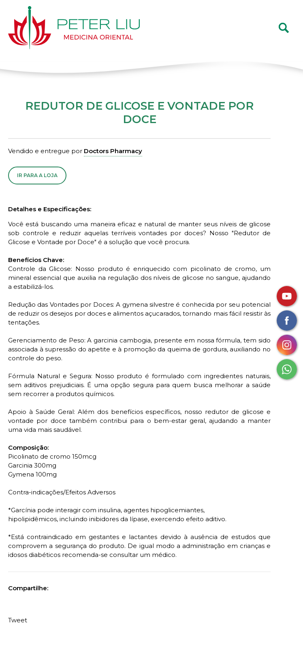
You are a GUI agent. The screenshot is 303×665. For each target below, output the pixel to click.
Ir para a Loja (37, 175)
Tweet (17, 620)
